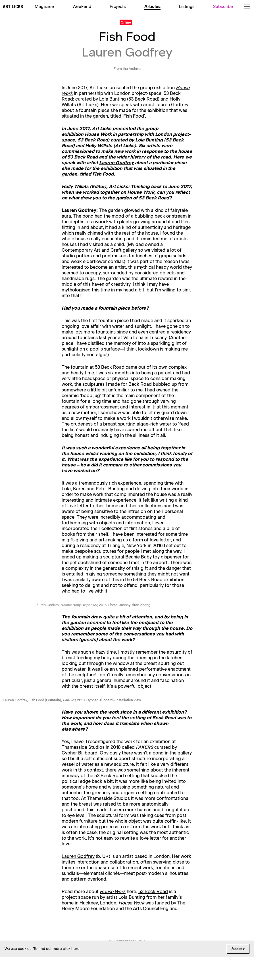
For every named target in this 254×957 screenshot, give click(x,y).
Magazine (44, 6)
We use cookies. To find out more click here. (42, 948)
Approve (238, 948)
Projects (118, 6)
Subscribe (223, 6)
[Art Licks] (13, 7)
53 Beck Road (93, 140)
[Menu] (247, 7)
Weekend (81, 6)
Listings (187, 6)
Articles (152, 6)
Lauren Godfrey (116, 162)
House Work (98, 134)
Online (126, 22)
